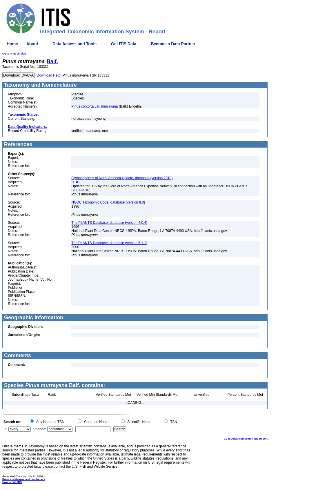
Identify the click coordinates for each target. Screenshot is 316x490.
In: (5, 429)
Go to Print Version (14, 53)
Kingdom (39, 429)
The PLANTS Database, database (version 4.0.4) (109, 223)
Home (12, 43)
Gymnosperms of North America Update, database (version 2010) (121, 178)
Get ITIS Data (123, 43)
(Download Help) (48, 75)
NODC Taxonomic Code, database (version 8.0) (108, 202)
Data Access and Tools (74, 43)
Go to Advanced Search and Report (246, 438)
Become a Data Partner (173, 43)
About (32, 43)
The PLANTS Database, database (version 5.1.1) (109, 243)
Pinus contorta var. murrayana (94, 106)
